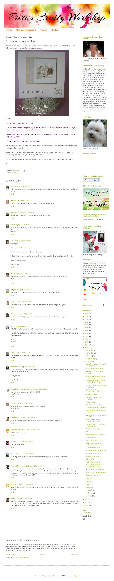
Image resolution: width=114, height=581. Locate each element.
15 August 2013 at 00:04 (35, 466)
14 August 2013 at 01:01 (24, 200)
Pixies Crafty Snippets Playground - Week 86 (94, 420)
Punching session (92, 440)
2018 (87, 333)
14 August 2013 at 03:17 (26, 212)
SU (18, 173)
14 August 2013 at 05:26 (21, 225)
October (89, 356)
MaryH (13, 498)
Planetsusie (15, 367)
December (90, 350)
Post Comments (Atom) (22, 557)
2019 (87, 330)
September (90, 359)
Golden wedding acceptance (95, 434)
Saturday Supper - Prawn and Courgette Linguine (96, 365)
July (88, 479)
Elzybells (13, 173)
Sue (12, 186)
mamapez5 (14, 417)
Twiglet (13, 290)
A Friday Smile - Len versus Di (96, 450)
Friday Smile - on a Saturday (95, 469)
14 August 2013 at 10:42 (23, 352)
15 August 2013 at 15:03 (25, 484)
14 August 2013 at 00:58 (22, 186)
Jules (12, 241)
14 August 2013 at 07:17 (23, 273)
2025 (87, 313)
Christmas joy (90, 459)
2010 (87, 505)
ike (12, 225)
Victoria (13, 314)
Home (9, 30)
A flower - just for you (93, 456)
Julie (12, 352)
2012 (87, 499)
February (90, 493)
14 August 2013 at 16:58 (27, 417)
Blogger (76, 576)
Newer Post (10, 554)
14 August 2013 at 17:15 (32, 429)
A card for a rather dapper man (96, 472)
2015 (87, 342)
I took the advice (91, 394)
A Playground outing (92, 453)
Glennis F (14, 212)
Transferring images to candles (96, 407)
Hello (88, 432)
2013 (87, 348)
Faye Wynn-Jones (17, 429)
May (88, 484)
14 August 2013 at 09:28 (23, 302)
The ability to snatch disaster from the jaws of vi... (95, 381)
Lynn (12, 302)
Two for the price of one (94, 429)
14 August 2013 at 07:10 (23, 241)
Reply (12, 194)
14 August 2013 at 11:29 (27, 367)
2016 (87, 339)
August (89, 361)
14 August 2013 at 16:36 (24, 403)
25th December (91, 437)
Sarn (12, 326)
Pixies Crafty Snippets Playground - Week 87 (94, 391)
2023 (87, 319)
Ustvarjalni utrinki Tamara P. (20, 389)
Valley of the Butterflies (93, 462)
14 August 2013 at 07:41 (24, 290)
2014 (87, 345)
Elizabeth (14, 454)
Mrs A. (13, 403)
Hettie (13, 273)
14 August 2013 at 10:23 (22, 326)
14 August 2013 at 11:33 (39, 389)
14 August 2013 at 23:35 (26, 454)
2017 (87, 336)
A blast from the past (93, 448)
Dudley (54, 30)
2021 (87, 325)
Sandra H (14, 442)
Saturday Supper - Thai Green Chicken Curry (96, 425)
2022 (87, 322)
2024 (87, 316)
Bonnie (13, 200)
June (88, 481)
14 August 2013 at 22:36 (26, 442)
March (89, 490)
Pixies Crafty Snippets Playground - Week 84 (94, 465)
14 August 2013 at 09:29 (25, 314)
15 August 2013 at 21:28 (24, 498)
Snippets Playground (26, 30)
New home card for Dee (94, 475)
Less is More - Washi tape (94, 368)
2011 (87, 502)
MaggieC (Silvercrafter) (19, 466)
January (89, 496)
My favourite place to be (94, 405)
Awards (43, 30)
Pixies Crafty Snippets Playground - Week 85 (94, 444)
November (90, 353)
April (88, 487)
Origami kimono (91, 402)
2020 (87, 328)
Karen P (13, 484)
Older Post (74, 554)
